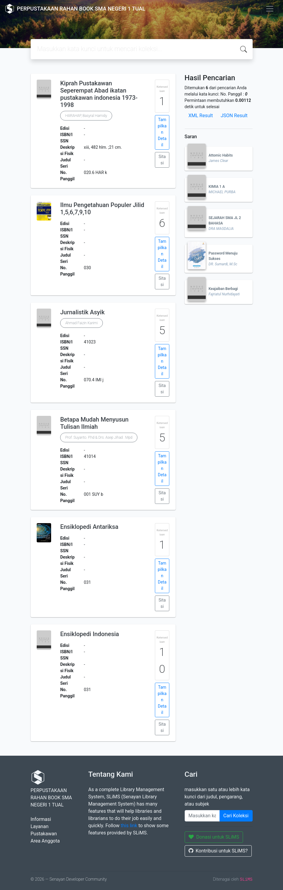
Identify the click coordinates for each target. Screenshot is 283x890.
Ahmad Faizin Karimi (81, 323)
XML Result (201, 115)
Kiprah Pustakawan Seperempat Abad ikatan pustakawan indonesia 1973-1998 (98, 94)
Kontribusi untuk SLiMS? (218, 851)
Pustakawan (44, 834)
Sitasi (162, 159)
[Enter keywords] (202, 815)
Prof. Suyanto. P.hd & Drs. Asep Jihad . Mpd (98, 437)
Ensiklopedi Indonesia (89, 634)
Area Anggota (45, 841)
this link (129, 825)
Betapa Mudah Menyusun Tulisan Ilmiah (94, 423)
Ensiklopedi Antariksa (89, 526)
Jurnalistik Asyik (82, 312)
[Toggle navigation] (269, 9)
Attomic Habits (221, 155)
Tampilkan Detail (162, 132)
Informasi (41, 819)
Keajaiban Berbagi (223, 289)
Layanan (40, 826)
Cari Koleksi (236, 815)
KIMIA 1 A (217, 186)
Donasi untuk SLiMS (214, 837)
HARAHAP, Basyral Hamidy (86, 116)
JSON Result (234, 115)
